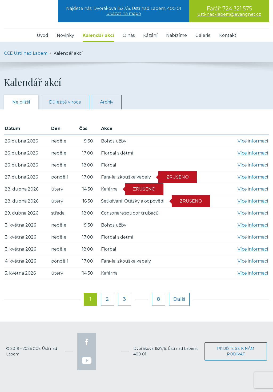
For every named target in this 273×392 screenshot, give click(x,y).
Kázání (150, 35)
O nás (129, 35)
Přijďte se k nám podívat (235, 351)
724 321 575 (237, 8)
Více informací (253, 141)
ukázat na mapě (123, 13)
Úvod (42, 35)
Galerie (203, 35)
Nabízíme (176, 35)
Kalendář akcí (98, 35)
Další (179, 299)
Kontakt (227, 35)
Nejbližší (21, 102)
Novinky (65, 35)
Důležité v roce (65, 102)
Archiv (106, 102)
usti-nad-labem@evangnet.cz (229, 14)
